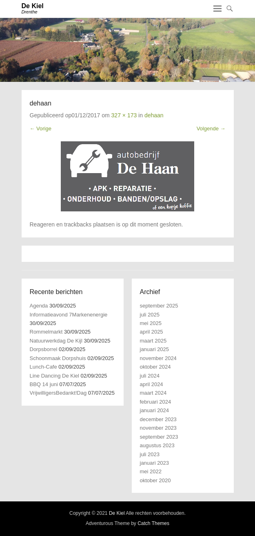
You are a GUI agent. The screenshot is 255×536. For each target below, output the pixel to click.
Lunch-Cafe (43, 367)
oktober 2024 (155, 367)
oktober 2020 (155, 480)
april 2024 (151, 384)
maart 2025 (153, 341)
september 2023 (159, 437)
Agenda (39, 306)
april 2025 (151, 332)
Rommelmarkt (46, 332)
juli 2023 (150, 454)
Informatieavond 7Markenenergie (69, 315)
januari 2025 (154, 349)
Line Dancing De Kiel (54, 376)
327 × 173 (124, 115)
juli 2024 (150, 376)
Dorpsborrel (44, 349)
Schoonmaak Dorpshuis (58, 358)
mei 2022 (151, 471)
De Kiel (33, 5)
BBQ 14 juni (44, 384)
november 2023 (158, 428)
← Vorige (40, 128)
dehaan (154, 115)
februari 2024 (155, 402)
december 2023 (158, 419)
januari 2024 (154, 410)
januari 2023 (154, 463)
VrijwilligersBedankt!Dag (58, 393)
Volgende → (211, 128)
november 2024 (158, 358)
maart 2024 (153, 393)
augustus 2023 (157, 445)
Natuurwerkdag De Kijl (56, 341)
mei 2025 (151, 323)
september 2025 (159, 306)
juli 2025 (150, 315)
